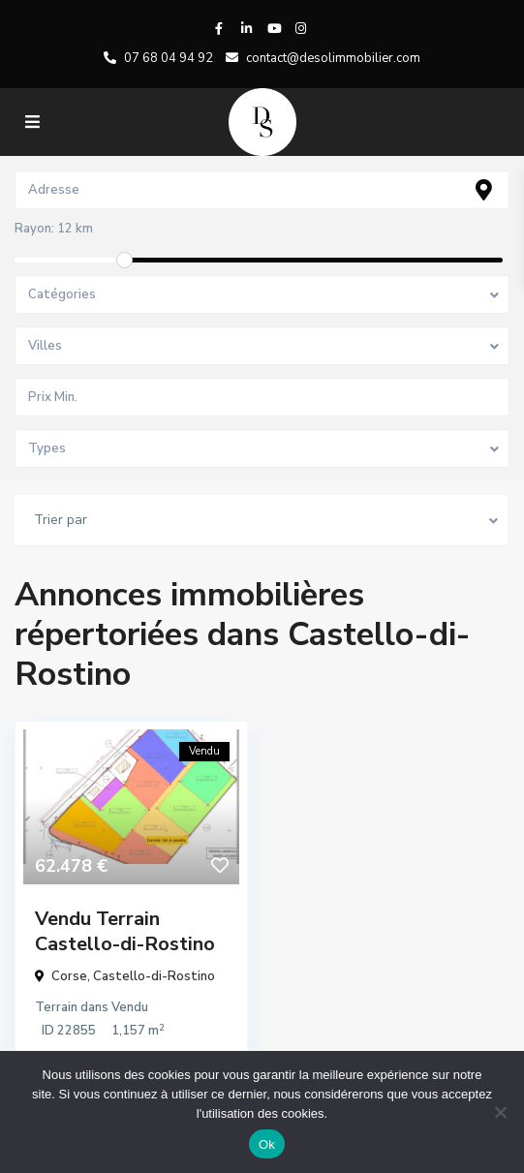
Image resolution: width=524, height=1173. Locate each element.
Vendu (129, 1007)
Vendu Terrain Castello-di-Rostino (125, 931)
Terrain (56, 1007)
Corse (69, 976)
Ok (267, 1144)
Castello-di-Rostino (154, 976)
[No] (499, 1112)
